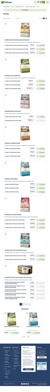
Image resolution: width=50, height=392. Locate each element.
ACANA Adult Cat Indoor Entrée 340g (15, 219)
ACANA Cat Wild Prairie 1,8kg (12, 152)
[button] (28, 336)
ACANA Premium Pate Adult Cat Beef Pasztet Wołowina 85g (15, 282)
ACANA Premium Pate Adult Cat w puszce (18, 277)
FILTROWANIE (25, 10)
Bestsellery (25, 308)
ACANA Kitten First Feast (13, 111)
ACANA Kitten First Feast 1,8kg (13, 120)
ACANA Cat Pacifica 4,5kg (12, 191)
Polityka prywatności (7, 354)
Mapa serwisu (6, 376)
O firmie (7, 364)
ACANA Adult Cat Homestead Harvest (17, 40)
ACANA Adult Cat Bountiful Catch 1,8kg (15, 255)
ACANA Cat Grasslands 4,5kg (13, 88)
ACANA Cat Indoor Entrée (13, 214)
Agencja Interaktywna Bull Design (42, 383)
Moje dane (16, 350)
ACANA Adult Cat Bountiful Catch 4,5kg (15, 259)
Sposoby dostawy (7, 358)
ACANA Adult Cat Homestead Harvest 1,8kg (16, 49)
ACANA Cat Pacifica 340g (12, 184)
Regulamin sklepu (7, 351)
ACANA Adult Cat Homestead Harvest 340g (16, 45)
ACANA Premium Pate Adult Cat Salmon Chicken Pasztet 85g (16, 293)
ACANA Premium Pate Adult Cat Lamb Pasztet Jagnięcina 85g (15, 297)
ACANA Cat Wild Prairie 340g (12, 148)
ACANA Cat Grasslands (12, 75)
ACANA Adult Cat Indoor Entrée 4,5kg (15, 227)
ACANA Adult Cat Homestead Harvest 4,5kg (17, 53)
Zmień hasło (16, 352)
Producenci (7, 370)
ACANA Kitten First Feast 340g (13, 116)
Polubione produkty (16, 358)
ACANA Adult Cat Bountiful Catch (16, 250)
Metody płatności (7, 361)
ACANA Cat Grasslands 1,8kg (12, 84)
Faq (15, 368)
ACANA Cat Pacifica (11, 179)
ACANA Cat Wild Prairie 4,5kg (13, 156)
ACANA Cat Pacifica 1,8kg (12, 188)
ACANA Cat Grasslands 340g (12, 81)
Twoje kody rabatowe (16, 362)
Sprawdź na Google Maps (42, 357)
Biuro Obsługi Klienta (17, 365)
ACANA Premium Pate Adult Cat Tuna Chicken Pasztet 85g (15, 286)
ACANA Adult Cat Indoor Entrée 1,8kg (15, 223)
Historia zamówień (16, 355)
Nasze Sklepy (8, 366)
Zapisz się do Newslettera (28, 369)
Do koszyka (42, 45)
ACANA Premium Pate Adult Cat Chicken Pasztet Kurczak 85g (16, 290)
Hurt (6, 368)
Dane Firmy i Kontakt (8, 373)
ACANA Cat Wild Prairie (12, 143)
